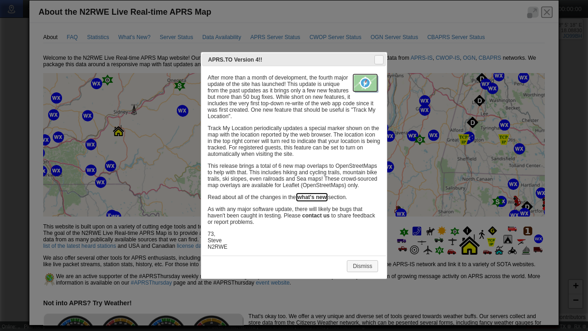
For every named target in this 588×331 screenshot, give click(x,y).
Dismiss (362, 266)
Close (378, 59)
